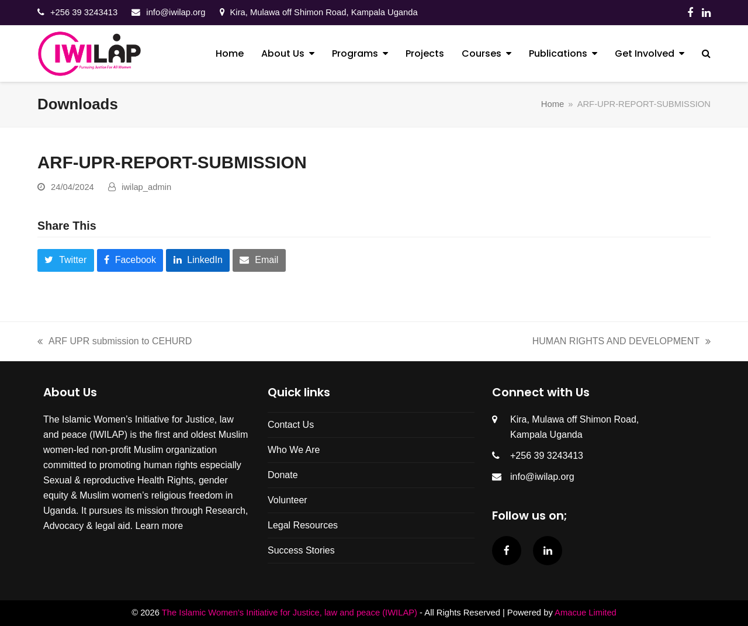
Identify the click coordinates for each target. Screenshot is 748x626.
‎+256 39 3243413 (83, 12)
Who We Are (294, 450)
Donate (283, 475)
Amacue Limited (586, 612)
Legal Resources (303, 525)
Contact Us (291, 425)
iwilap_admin (146, 187)
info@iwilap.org (175, 12)
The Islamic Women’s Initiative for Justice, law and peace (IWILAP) (289, 612)
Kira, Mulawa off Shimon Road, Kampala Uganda (324, 12)
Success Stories (301, 550)
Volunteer (287, 500)
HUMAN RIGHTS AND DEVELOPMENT (621, 340)
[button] (706, 53)
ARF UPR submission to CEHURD (114, 340)
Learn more (159, 526)
